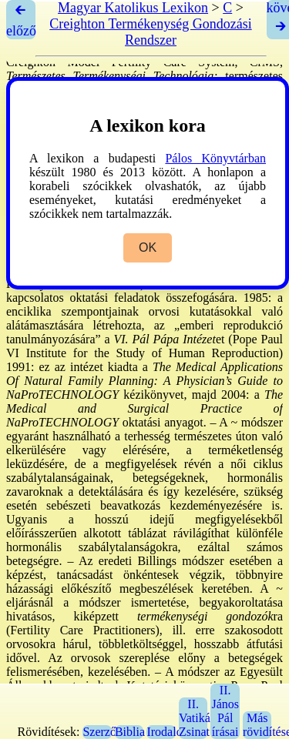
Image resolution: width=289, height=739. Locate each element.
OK (147, 247)
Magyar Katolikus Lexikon (133, 7)
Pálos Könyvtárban (215, 158)
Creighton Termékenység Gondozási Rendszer (150, 32)
